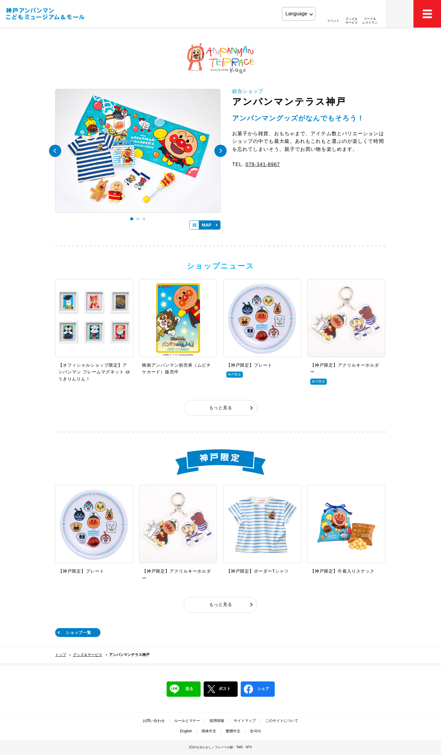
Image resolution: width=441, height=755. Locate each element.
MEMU (427, 14)
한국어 (255, 731)
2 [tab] (137, 218)
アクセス (399, 14)
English (186, 731)
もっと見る (220, 407)
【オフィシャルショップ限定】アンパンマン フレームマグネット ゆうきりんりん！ (94, 372)
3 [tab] (143, 218)
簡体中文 (209, 731)
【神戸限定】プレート (249, 365)
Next (220, 151)
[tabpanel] (137, 151)
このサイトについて (281, 721)
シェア (256, 689)
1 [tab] (131, 218)
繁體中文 (233, 731)
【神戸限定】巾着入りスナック (342, 571)
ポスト (219, 689)
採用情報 (216, 721)
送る (181, 689)
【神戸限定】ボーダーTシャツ (257, 571)
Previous (55, 151)
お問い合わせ (154, 721)
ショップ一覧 (78, 632)
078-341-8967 (263, 164)
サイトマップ (245, 721)
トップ (60, 655)
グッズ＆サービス (87, 655)
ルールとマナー (187, 721)
